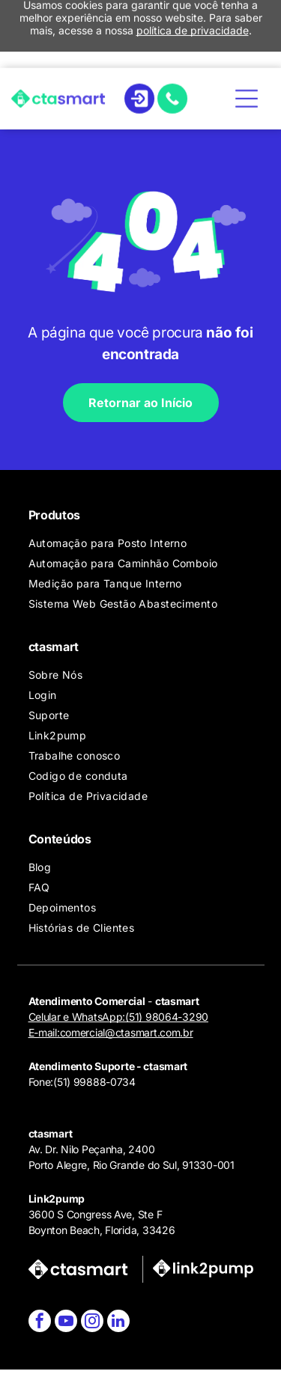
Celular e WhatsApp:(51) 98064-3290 (118, 1016)
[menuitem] (146, 543)
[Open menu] (246, 35)
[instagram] (92, 1323)
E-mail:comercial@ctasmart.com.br (110, 1032)
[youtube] (66, 1323)
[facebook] (39, 1323)
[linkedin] (118, 1323)
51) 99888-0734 (96, 1081)
